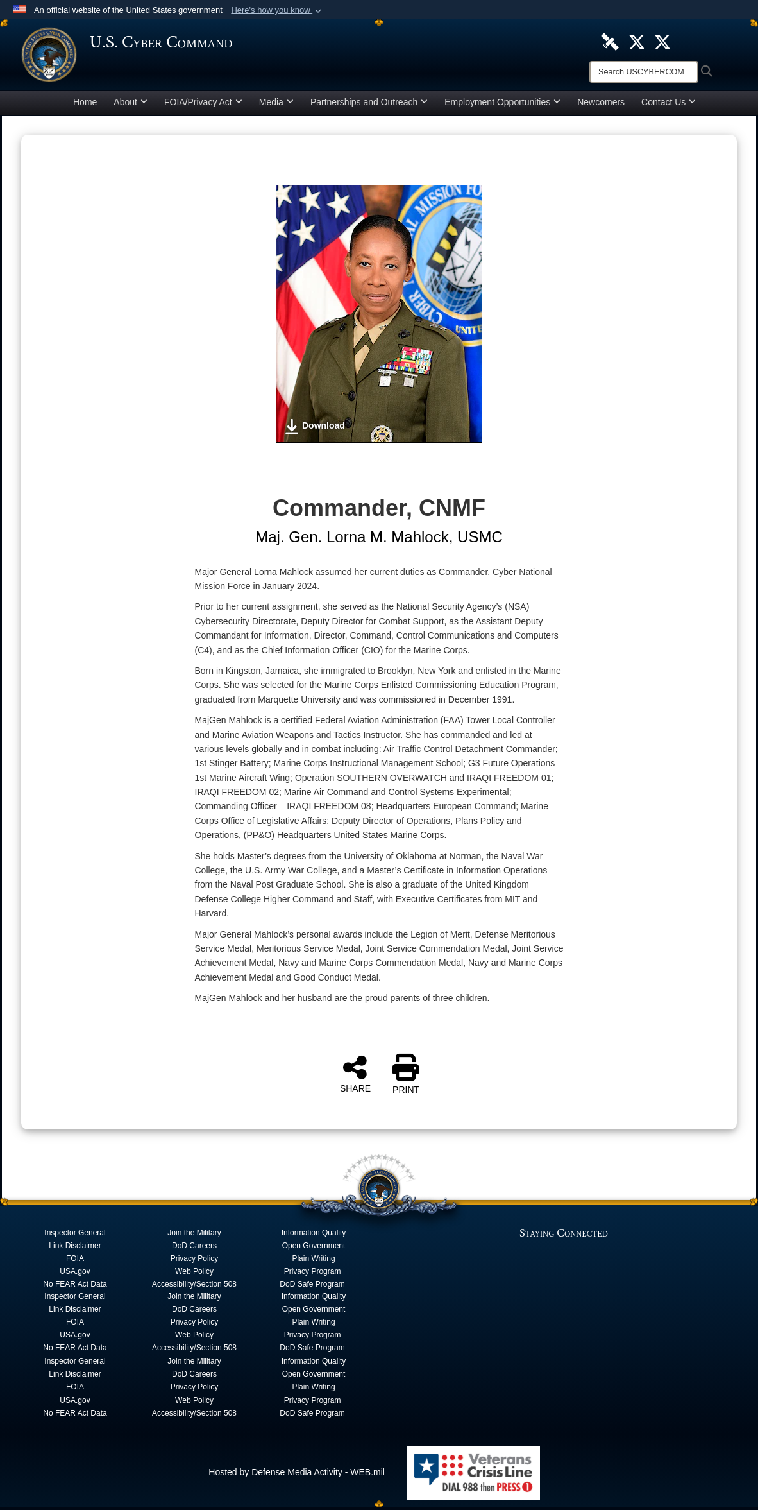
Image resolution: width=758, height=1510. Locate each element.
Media (276, 105)
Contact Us (668, 105)
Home (85, 105)
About (130, 105)
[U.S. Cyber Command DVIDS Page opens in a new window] (609, 41)
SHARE (355, 1077)
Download (314, 430)
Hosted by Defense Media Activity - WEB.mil (296, 1475)
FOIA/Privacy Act (203, 105)
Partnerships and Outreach (369, 105)
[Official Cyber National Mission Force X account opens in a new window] (662, 41)
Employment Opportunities (502, 105)
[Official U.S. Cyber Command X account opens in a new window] (636, 41)
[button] (277, 10)
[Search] (643, 72)
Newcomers (601, 105)
